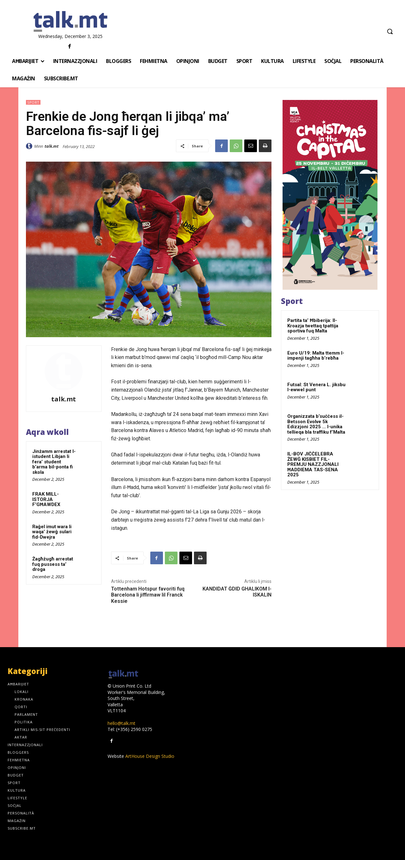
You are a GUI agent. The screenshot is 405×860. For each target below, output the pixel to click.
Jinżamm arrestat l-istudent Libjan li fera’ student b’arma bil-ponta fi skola (54, 462)
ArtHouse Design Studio (149, 756)
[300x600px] (330, 195)
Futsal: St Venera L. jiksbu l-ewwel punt (316, 387)
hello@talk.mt (121, 723)
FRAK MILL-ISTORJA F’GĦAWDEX (46, 499)
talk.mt (52, 146)
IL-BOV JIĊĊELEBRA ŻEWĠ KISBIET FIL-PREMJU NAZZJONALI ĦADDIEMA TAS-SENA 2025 (313, 464)
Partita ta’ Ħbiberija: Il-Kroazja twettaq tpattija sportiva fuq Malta (312, 326)
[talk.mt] (70, 21)
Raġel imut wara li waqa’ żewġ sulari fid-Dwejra (52, 532)
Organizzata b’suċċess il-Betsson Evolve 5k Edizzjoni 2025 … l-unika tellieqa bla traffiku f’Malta (316, 424)
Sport (33, 102)
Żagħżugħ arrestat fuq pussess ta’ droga (52, 564)
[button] (389, 31)
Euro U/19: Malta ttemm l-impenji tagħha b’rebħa (315, 355)
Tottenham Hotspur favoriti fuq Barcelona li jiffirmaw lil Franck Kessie (147, 595)
